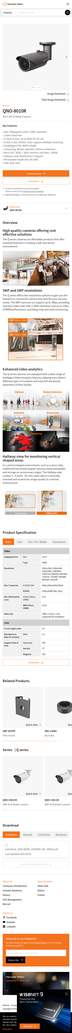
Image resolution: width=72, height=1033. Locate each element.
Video (8, 542)
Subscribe (15, 960)
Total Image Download (55, 99)
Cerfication (44, 834)
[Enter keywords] (41, 12)
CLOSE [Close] (66, 993)
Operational (59, 542)
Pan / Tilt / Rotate (37, 542)
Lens (19, 542)
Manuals (27, 834)
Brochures (61, 834)
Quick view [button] (33, 724)
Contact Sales (36, 173)
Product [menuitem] (7, 12)
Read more (7, 1028)
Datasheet (36, 181)
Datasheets (11, 834)
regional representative (33, 191)
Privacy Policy (40, 942)
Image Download (58, 93)
